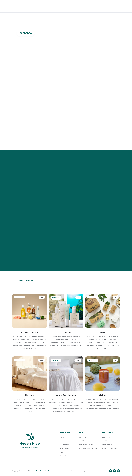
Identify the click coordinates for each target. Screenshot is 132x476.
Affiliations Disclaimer (52, 471)
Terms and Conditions (36, 471)
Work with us (106, 437)
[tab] (27, 164)
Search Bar (82, 437)
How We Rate (79, 6)
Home (62, 437)
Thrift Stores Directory (86, 445)
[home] (25, 6)
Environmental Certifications (88, 448)
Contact (67, 6)
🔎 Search (90, 6)
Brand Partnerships (108, 441)
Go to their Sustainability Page (68, 250)
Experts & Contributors (109, 448)
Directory (114, 6)
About (53, 6)
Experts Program (107, 445)
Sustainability (64, 445)
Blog (60, 6)
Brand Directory (84, 441)
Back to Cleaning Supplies (106, 286)
